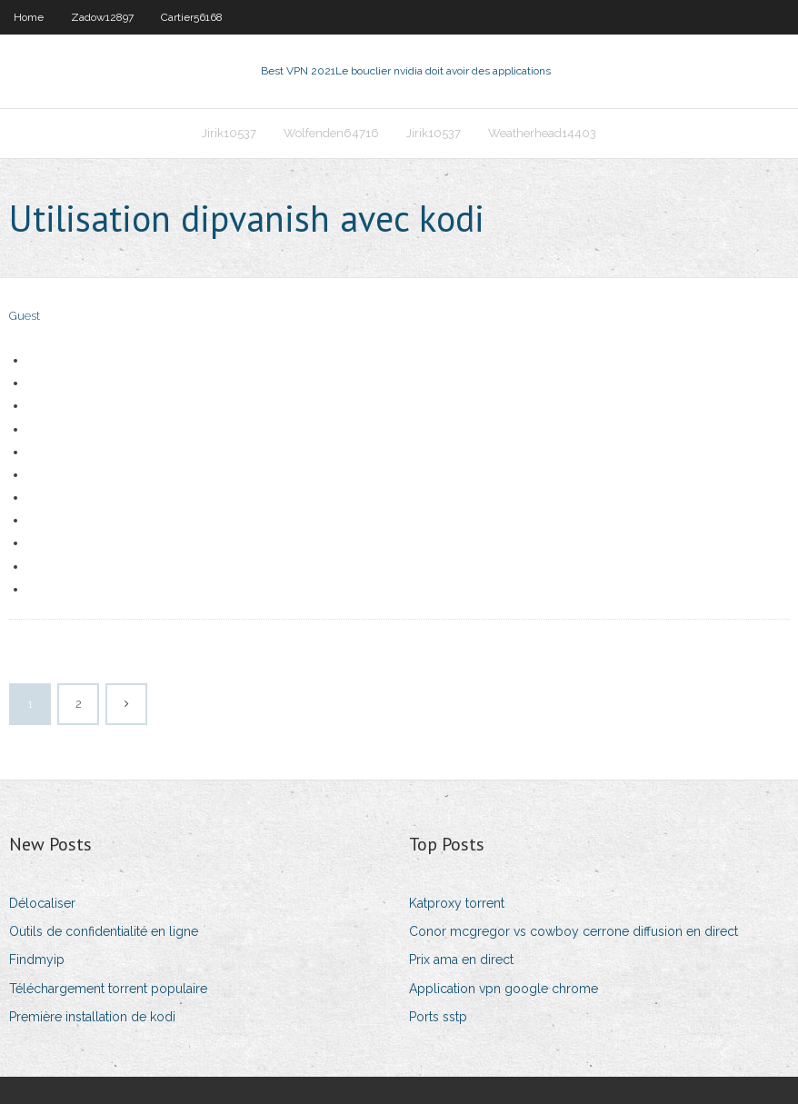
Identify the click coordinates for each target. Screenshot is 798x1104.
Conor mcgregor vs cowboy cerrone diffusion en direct (573, 931)
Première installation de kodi (92, 1017)
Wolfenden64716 (331, 133)
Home (29, 17)
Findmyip (37, 959)
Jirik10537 (229, 133)
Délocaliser (42, 903)
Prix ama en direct (461, 959)
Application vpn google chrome (503, 988)
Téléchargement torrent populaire (108, 988)
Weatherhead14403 (542, 133)
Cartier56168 (192, 17)
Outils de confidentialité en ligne (103, 931)
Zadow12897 (102, 17)
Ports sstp (438, 1017)
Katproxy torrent (456, 903)
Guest (24, 316)
